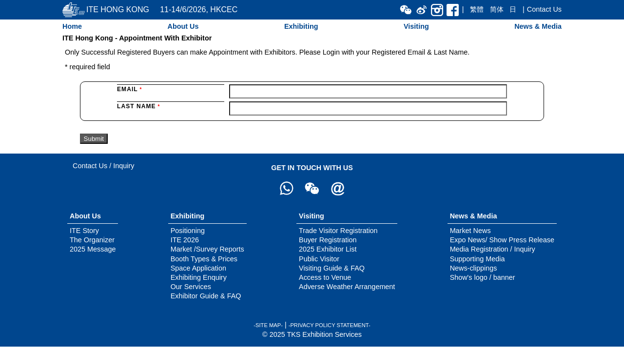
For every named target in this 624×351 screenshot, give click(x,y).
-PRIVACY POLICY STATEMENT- (329, 325)
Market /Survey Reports (207, 249)
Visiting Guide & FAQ (332, 268)
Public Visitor (319, 259)
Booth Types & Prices (204, 259)
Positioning (188, 230)
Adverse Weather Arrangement (347, 287)
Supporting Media (477, 259)
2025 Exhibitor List (327, 249)
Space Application (198, 268)
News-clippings (473, 268)
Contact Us (544, 9)
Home (72, 26)
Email (129, 89)
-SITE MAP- (268, 325)
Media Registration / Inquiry (492, 249)
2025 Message (93, 249)
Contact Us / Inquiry (103, 166)
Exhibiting (301, 26)
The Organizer (92, 240)
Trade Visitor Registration (338, 230)
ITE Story (84, 230)
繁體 (477, 9)
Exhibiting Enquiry (199, 277)
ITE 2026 (185, 240)
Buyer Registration (327, 240)
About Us (182, 26)
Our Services (191, 287)
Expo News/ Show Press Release (502, 240)
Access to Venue (325, 277)
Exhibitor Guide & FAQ (206, 296)
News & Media (538, 26)
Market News (470, 230)
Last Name (138, 106)
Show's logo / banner (482, 277)
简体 (497, 9)
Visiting (416, 26)
